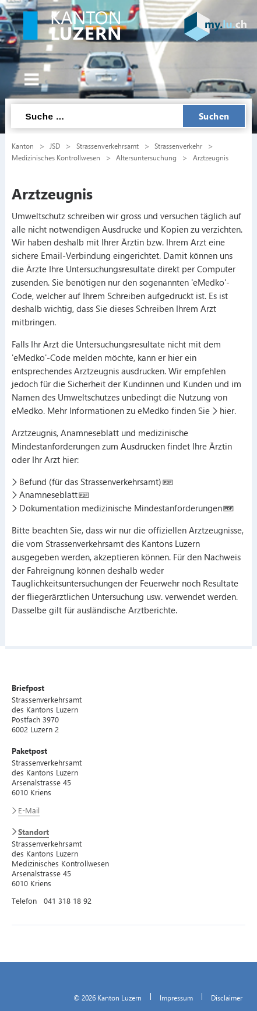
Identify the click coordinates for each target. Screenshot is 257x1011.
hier (227, 410)
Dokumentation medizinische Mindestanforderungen (120, 508)
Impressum (176, 997)
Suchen (214, 116)
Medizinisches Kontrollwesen (56, 157)
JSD (55, 145)
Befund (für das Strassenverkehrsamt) (90, 481)
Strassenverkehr (178, 145)
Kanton (23, 145)
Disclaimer (226, 997)
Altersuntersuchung (146, 157)
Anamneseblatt (48, 494)
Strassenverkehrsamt (107, 145)
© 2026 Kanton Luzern (107, 997)
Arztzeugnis (210, 157)
